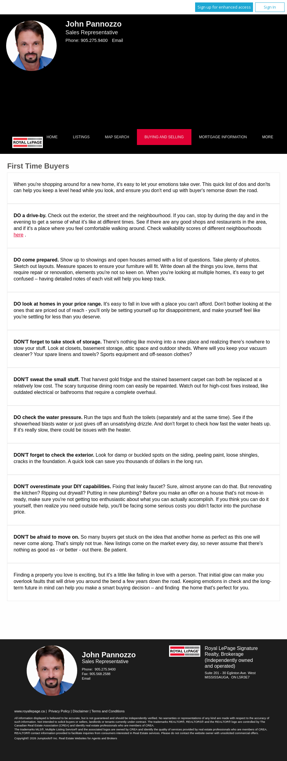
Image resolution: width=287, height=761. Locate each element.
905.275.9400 (94, 40)
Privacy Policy (59, 711)
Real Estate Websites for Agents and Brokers (88, 738)
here (18, 234)
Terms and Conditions (108, 711)
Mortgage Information (223, 137)
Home (52, 137)
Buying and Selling (164, 137)
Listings (81, 137)
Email (117, 40)
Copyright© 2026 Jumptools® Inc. (36, 738)
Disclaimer (81, 711)
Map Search (117, 137)
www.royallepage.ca (29, 711)
